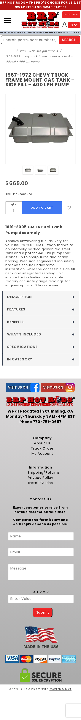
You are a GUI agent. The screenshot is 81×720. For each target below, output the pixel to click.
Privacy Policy (40, 477)
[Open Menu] (7, 20)
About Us (42, 443)
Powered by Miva (60, 689)
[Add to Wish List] (69, 207)
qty (13, 204)
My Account (42, 453)
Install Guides (40, 482)
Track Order (42, 448)
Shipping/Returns (44, 472)
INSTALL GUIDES (71, 14)
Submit (42, 612)
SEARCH (69, 39)
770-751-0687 (47, 421)
